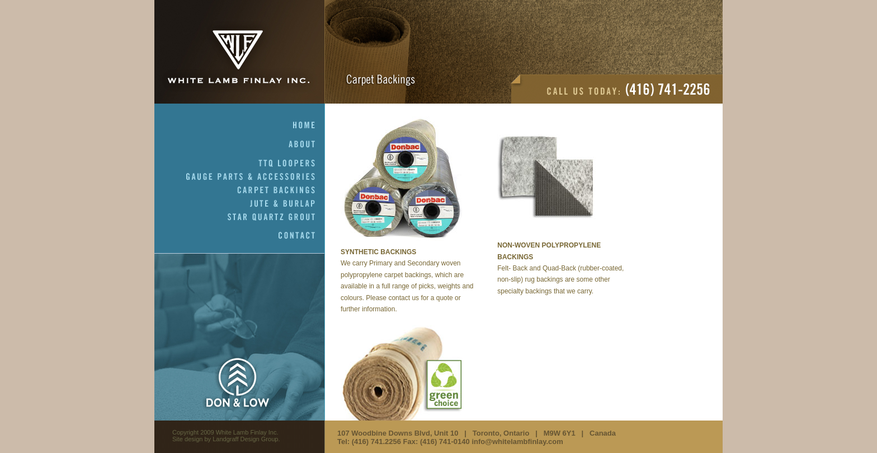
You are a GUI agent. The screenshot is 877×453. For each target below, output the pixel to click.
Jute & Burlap (287, 204)
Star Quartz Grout (276, 217)
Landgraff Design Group (245, 439)
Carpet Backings (281, 190)
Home (309, 125)
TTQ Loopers (291, 163)
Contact (302, 236)
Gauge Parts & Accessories (255, 177)
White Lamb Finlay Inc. (239, 52)
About (307, 144)
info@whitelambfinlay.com (517, 441)
